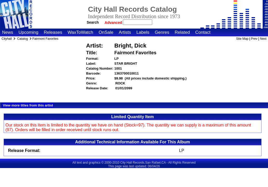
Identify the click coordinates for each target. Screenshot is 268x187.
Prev (254, 39)
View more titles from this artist (28, 105)
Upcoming (28, 32)
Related (182, 32)
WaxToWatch (80, 32)
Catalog (22, 39)
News (7, 32)
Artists (125, 32)
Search (93, 22)
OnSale (106, 32)
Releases (53, 32)
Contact (203, 32)
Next (263, 39)
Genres (162, 32)
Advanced (114, 23)
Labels (142, 32)
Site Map (242, 39)
